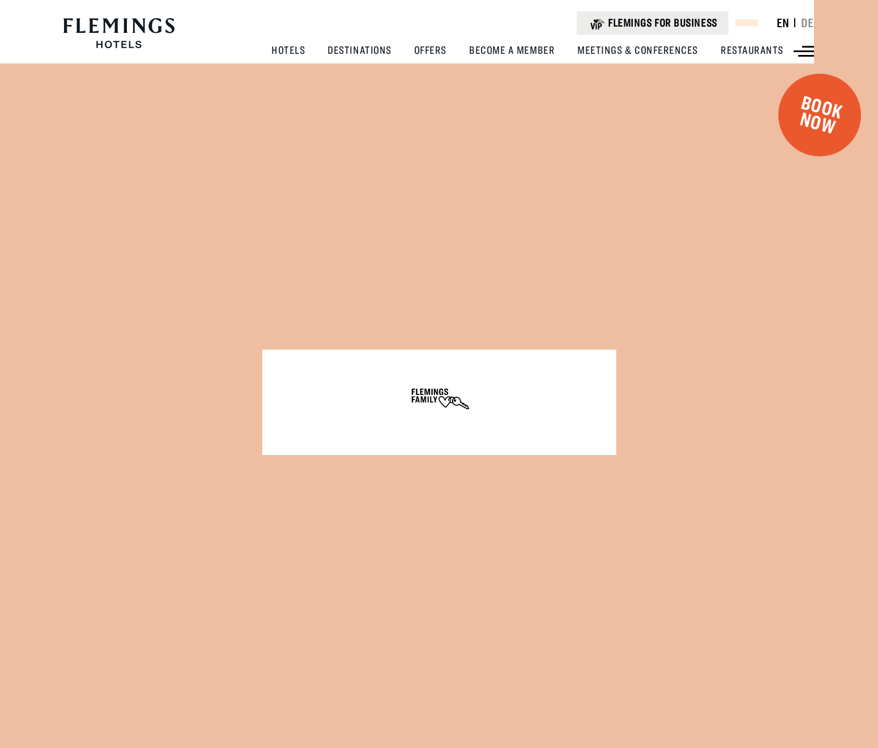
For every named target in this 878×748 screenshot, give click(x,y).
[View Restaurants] (752, 50)
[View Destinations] (359, 50)
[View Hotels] (288, 50)
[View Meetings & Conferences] (637, 50)
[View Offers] (430, 50)
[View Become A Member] (512, 50)
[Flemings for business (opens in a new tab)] (652, 23)
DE (807, 23)
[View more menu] (804, 51)
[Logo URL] (118, 34)
